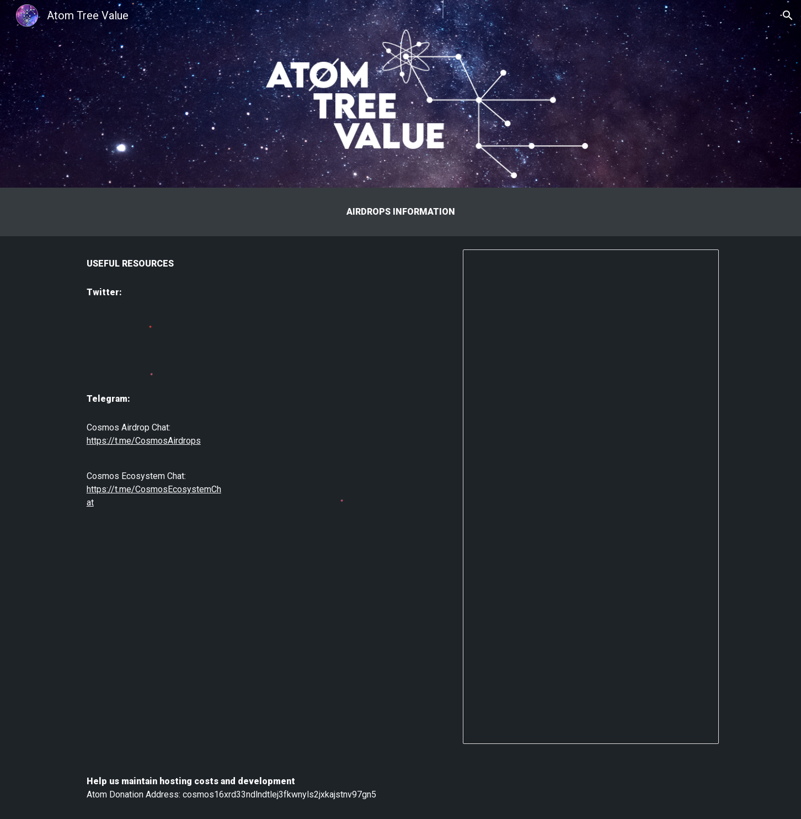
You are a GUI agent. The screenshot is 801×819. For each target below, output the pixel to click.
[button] (788, 15)
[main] (400, 212)
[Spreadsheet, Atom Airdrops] (591, 496)
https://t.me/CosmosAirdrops (144, 440)
